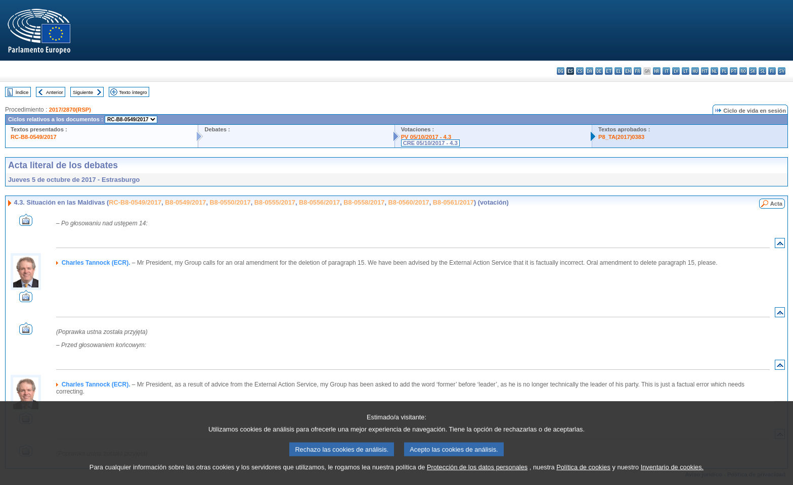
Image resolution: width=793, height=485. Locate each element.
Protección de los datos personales (477, 477)
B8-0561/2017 (453, 202)
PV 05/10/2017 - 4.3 (426, 137)
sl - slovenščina (762, 71)
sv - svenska (781, 71)
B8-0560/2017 (408, 202)
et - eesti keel (608, 71)
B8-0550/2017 (230, 202)
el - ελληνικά (618, 71)
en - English (628, 71)
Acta (776, 204)
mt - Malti (705, 71)
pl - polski (724, 71)
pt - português (733, 71)
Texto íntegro (133, 92)
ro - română (743, 71)
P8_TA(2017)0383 (621, 137)
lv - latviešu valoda (676, 71)
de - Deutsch (599, 71)
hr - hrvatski (656, 71)
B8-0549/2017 (185, 202)
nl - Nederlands (714, 71)
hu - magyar (695, 71)
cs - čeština (580, 71)
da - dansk (589, 71)
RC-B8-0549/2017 (34, 137)
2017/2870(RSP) (70, 110)
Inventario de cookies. (672, 477)
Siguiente (83, 92)
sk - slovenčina (753, 71)
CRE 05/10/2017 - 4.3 (430, 143)
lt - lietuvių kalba (685, 71)
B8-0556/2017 (319, 202)
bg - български (560, 71)
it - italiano (666, 71)
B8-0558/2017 (363, 202)
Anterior (54, 92)
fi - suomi (772, 71)
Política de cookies (583, 477)
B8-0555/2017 (274, 202)
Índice (22, 92)
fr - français (637, 71)
